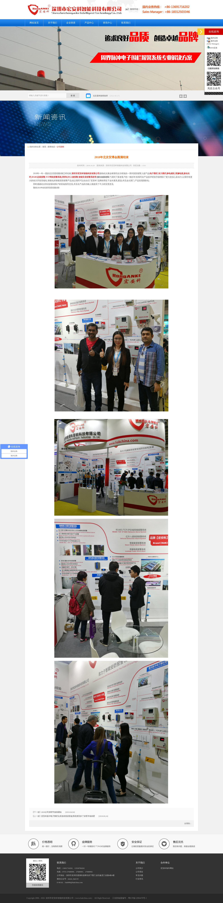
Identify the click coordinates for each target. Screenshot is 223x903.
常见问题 (139, 875)
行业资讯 (139, 879)
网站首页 (34, 22)
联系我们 (125, 22)
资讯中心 (107, 22)
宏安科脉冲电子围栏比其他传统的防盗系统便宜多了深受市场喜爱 (68, 816)
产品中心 (89, 22)
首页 (44, 147)
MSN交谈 (212, 48)
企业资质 (70, 22)
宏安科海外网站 (167, 868)
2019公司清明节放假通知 (51, 812)
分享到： (188, 823)
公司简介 (139, 868)
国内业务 (214, 38)
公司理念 (139, 872)
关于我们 (52, 22)
